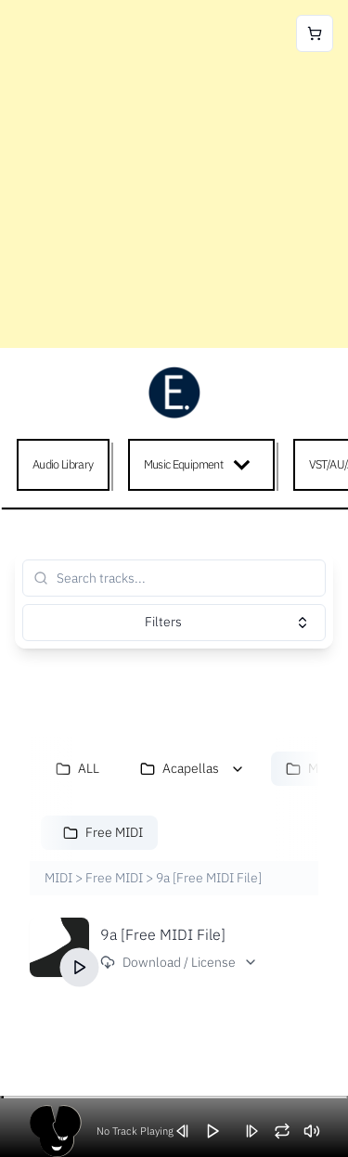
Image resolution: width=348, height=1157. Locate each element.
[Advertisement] (174, 174)
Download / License (179, 962)
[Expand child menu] (245, 465)
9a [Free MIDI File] (163, 934)
